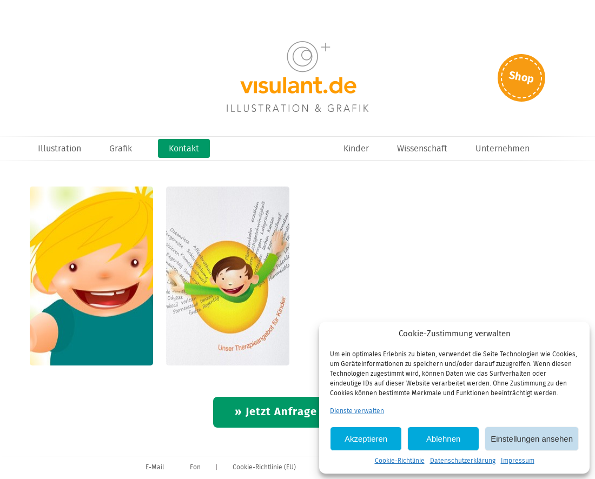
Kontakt (184, 149)
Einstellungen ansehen (532, 438)
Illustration (59, 149)
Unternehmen (502, 149)
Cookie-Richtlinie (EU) (264, 467)
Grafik (120, 149)
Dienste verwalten (357, 411)
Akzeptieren (366, 438)
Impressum (517, 460)
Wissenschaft (422, 149)
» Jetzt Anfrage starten (298, 412)
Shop (521, 77)
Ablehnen (443, 438)
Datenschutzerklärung (462, 460)
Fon (195, 467)
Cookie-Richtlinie (400, 460)
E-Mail (155, 467)
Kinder (356, 149)
